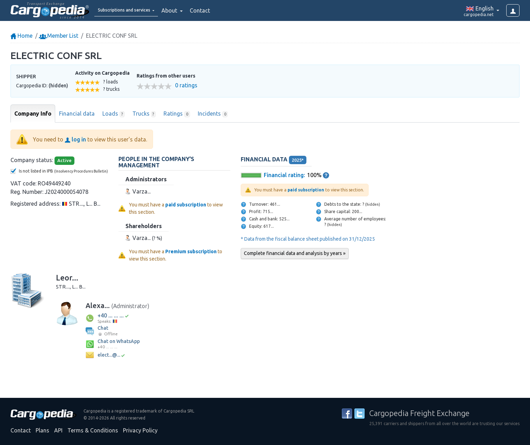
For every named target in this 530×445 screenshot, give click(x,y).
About (188, 10)
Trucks (144, 113)
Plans (42, 430)
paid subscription (185, 204)
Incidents (213, 113)
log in (75, 139)
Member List (59, 35)
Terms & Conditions (92, 430)
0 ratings (186, 85)
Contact (218, 10)
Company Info (32, 113)
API (58, 430)
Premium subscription (191, 251)
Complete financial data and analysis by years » (295, 253)
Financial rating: (284, 175)
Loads (113, 113)
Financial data (77, 113)
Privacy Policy (140, 430)
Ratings (177, 113)
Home (21, 35)
